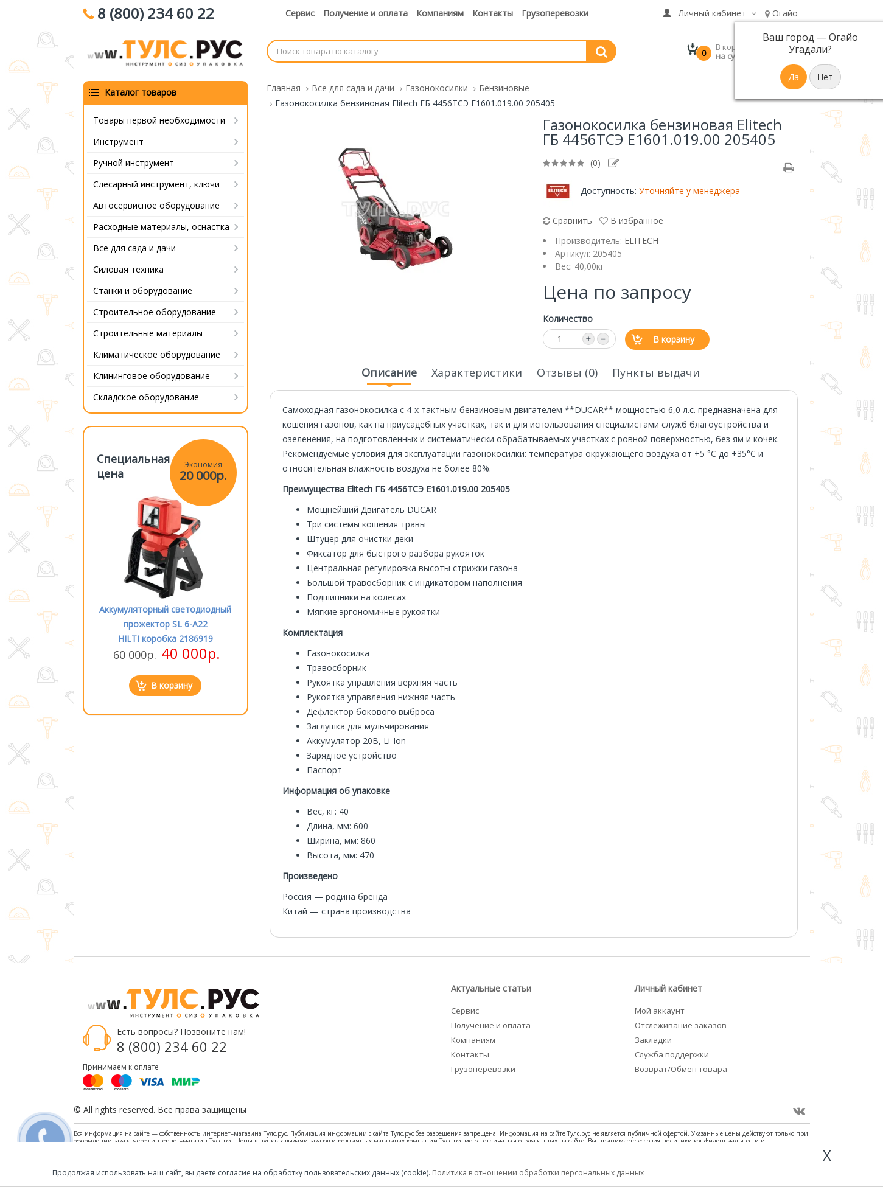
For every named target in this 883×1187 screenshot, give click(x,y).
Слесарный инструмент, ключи (156, 181)
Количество (568, 316)
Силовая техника (128, 267)
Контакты (492, 13)
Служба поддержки (672, 1051)
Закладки (653, 1037)
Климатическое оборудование (156, 352)
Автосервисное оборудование (156, 203)
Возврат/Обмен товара (681, 1066)
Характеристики (476, 370)
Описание (389, 374)
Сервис (300, 13)
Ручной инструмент (133, 160)
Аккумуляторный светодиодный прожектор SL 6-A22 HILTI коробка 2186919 (165, 621)
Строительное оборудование (154, 309)
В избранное (631, 218)
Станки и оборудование (142, 288)
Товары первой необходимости (159, 118)
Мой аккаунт (660, 1008)
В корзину (673, 337)
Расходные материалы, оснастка (161, 224)
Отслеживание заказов (681, 1022)
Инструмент (118, 139)
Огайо (781, 13)
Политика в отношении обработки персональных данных (538, 1173)
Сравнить (567, 218)
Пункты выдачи (656, 370)
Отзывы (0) (567, 370)
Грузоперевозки (555, 13)
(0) (595, 160)
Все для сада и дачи (134, 245)
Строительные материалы (148, 330)
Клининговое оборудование (151, 373)
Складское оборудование (146, 394)
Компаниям (440, 13)
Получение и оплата (365, 13)
